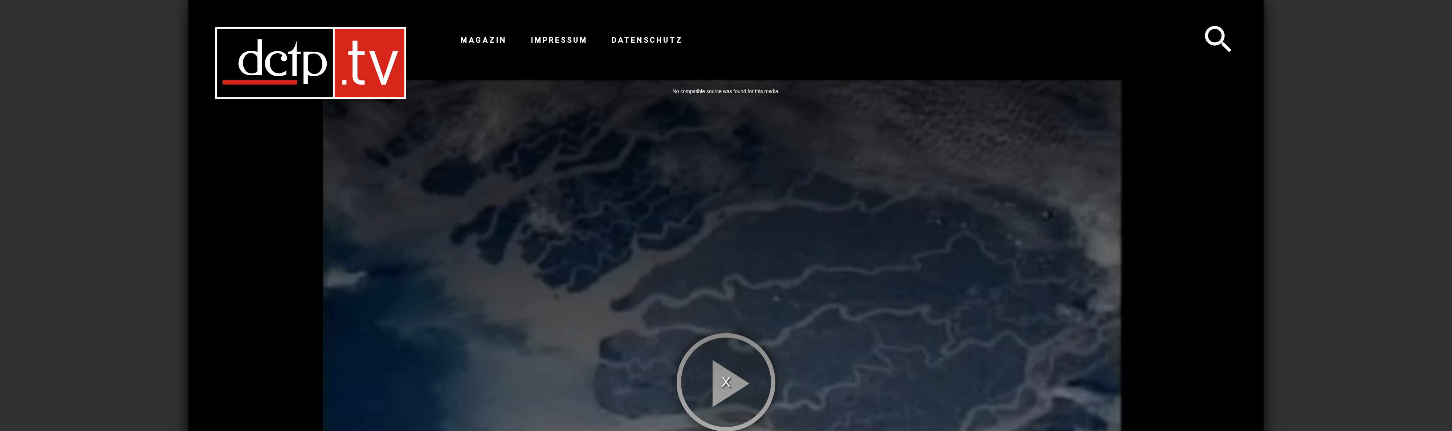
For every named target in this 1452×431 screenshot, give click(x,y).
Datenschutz (647, 40)
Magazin (484, 40)
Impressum (559, 40)
